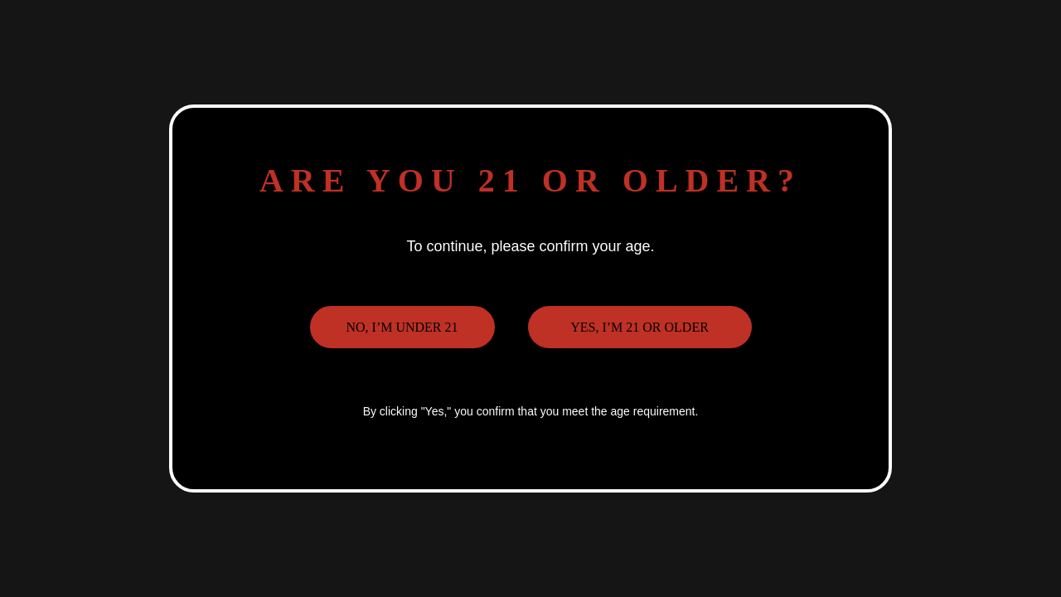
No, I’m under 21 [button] (402, 327)
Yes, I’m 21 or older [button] (639, 327)
